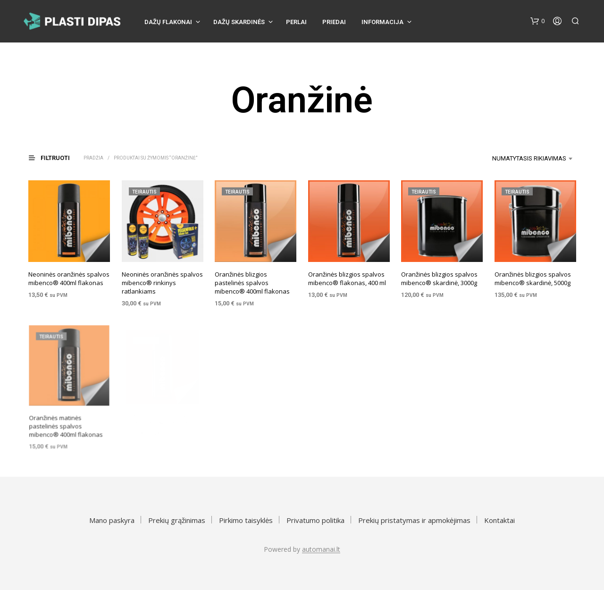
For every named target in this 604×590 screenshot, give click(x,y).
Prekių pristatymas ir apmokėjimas (414, 520)
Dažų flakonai (168, 21)
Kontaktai (499, 520)
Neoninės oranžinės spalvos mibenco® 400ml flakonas (68, 278)
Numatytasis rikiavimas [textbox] (529, 158)
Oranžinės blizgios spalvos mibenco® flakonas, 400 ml (347, 278)
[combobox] (517, 158)
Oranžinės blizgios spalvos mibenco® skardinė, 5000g (532, 275)
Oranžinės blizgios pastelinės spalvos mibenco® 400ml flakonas (252, 282)
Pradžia (93, 157)
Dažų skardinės (239, 21)
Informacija (382, 21)
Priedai (334, 21)
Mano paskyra (111, 520)
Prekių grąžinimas (176, 520)
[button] (537, 21)
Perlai (296, 21)
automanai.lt (321, 549)
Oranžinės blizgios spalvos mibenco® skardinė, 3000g (439, 278)
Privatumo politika (315, 520)
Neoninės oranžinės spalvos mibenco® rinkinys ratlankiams (162, 282)
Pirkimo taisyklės (246, 520)
